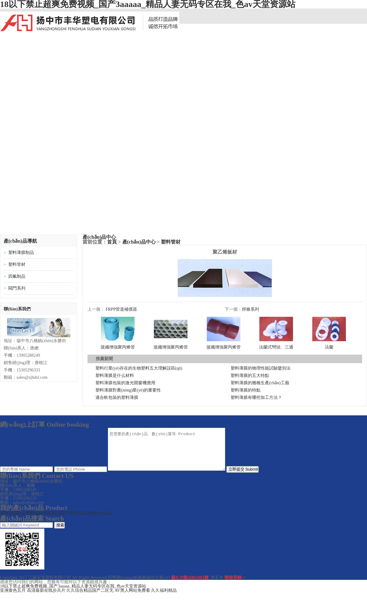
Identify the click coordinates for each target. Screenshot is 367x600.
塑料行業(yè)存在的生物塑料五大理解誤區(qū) (138, 368)
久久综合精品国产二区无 (89, 597)
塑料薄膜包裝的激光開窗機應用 (125, 383)
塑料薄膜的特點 (246, 390)
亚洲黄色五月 (13, 597)
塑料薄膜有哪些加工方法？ (256, 397)
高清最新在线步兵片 (46, 597)
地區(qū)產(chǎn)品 (95, 520)
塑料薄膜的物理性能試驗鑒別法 (261, 368)
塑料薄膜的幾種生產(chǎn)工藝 (260, 383)
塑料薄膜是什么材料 (114, 375)
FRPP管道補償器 (121, 309)
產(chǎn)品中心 (99, 237)
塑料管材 (16, 264)
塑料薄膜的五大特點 (250, 375)
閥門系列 (16, 288)
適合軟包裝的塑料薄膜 (116, 397)
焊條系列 (250, 309)
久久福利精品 (164, 597)
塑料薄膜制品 (21, 252)
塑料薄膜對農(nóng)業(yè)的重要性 (128, 390)
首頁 (112, 242)
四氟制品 (16, 276)
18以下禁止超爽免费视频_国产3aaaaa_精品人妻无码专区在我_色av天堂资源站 (73, 593)
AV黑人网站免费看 (132, 597)
